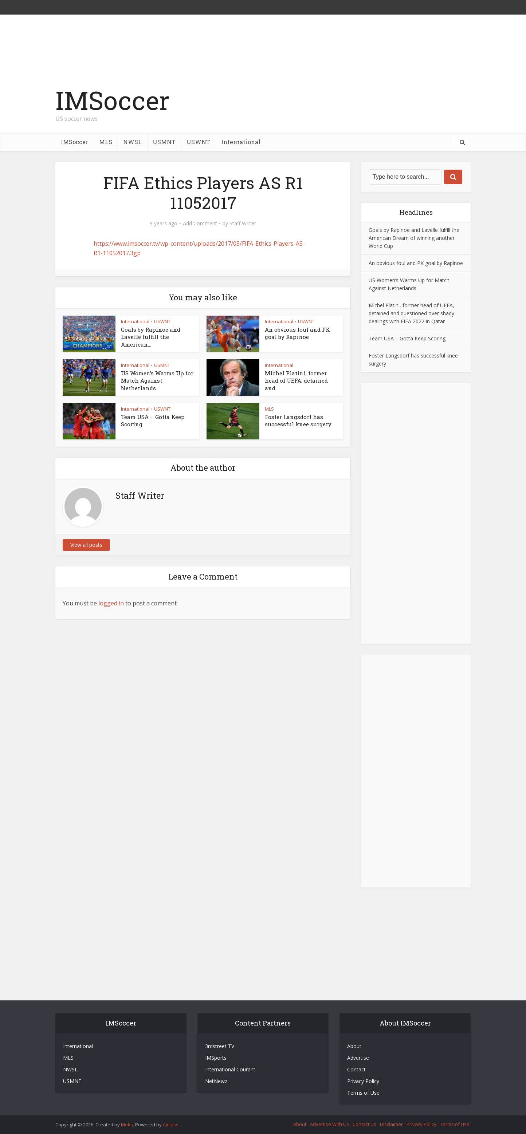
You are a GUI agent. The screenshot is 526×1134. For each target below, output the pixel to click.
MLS (105, 142)
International (240, 142)
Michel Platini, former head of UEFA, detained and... (296, 381)
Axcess (170, 1124)
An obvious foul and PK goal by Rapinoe (297, 333)
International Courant (230, 1069)
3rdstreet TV (219, 1046)
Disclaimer (391, 1124)
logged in (111, 603)
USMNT (164, 142)
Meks (127, 1124)
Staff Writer (242, 223)
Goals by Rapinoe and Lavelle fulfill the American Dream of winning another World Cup (414, 237)
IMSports (216, 1057)
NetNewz (216, 1081)
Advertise (358, 1057)
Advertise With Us (329, 1124)
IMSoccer (112, 100)
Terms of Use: (455, 1124)
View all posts (86, 544)
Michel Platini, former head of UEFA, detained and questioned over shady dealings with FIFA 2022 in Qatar (411, 313)
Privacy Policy (363, 1081)
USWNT (198, 142)
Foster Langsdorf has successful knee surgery (298, 420)
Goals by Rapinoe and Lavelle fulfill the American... (150, 337)
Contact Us (364, 1124)
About (354, 1046)
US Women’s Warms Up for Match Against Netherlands (157, 381)
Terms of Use (363, 1092)
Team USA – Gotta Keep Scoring (407, 338)
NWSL (132, 142)
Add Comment (200, 223)
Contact (356, 1069)
